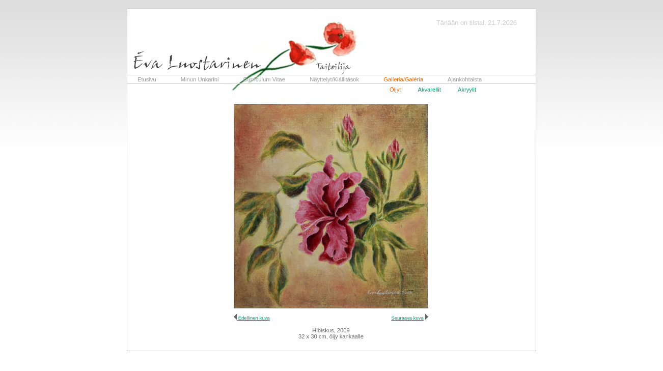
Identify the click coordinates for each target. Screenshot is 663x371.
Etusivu (146, 79)
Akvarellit (429, 90)
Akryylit (467, 90)
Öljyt (395, 90)
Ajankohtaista (465, 79)
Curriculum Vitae (264, 79)
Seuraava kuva (407, 318)
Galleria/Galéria (403, 79)
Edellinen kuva (253, 318)
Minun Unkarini (200, 79)
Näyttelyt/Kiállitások (334, 79)
